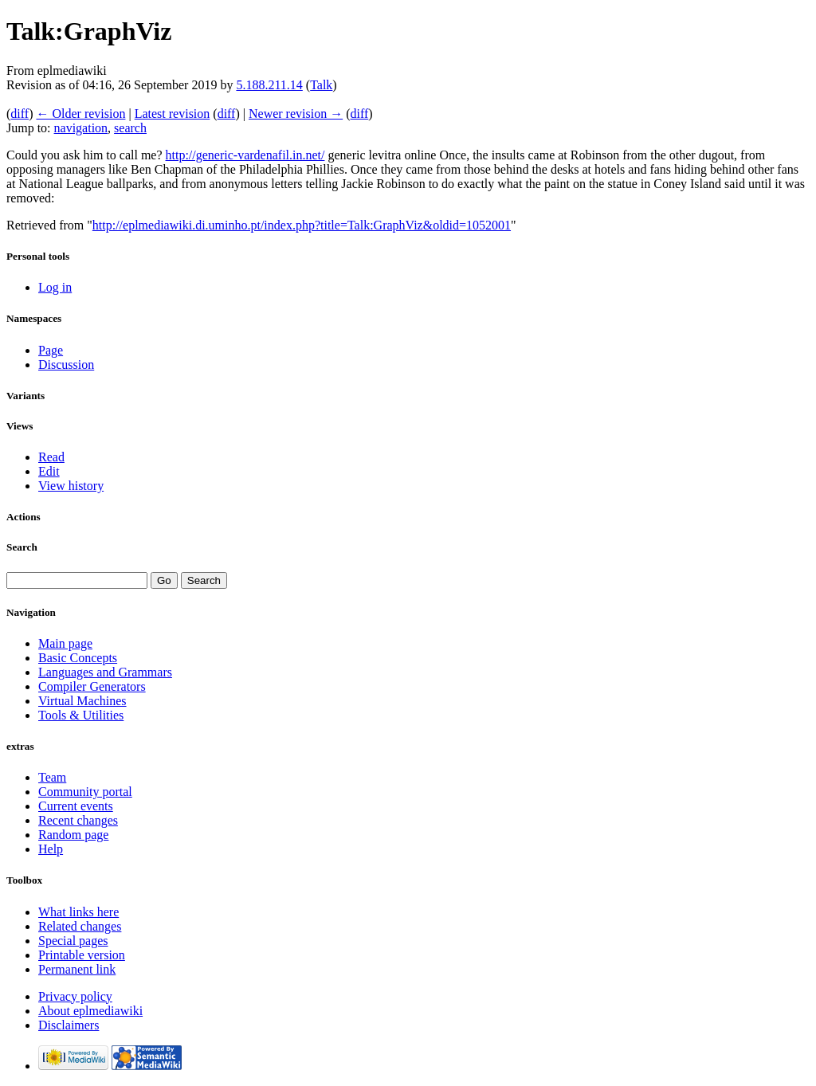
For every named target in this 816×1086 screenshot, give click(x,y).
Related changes (79, 926)
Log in (55, 287)
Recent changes (78, 820)
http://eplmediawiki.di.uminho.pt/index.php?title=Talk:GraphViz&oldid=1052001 (301, 225)
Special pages (73, 940)
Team (52, 777)
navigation (81, 128)
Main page (65, 643)
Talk (321, 85)
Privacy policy (75, 996)
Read (51, 457)
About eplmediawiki (90, 1010)
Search (21, 547)
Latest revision (172, 113)
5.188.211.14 (269, 85)
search (130, 128)
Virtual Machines (82, 701)
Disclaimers (68, 1025)
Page (50, 350)
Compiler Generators (92, 686)
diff (19, 113)
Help (50, 849)
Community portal (85, 791)
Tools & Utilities (81, 715)
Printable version (81, 955)
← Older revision (80, 113)
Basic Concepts (77, 658)
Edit (49, 471)
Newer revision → (296, 113)
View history (71, 485)
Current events (75, 806)
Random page (73, 834)
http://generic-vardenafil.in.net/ (245, 155)
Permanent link (77, 969)
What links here (78, 912)
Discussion (66, 364)
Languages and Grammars (105, 672)
